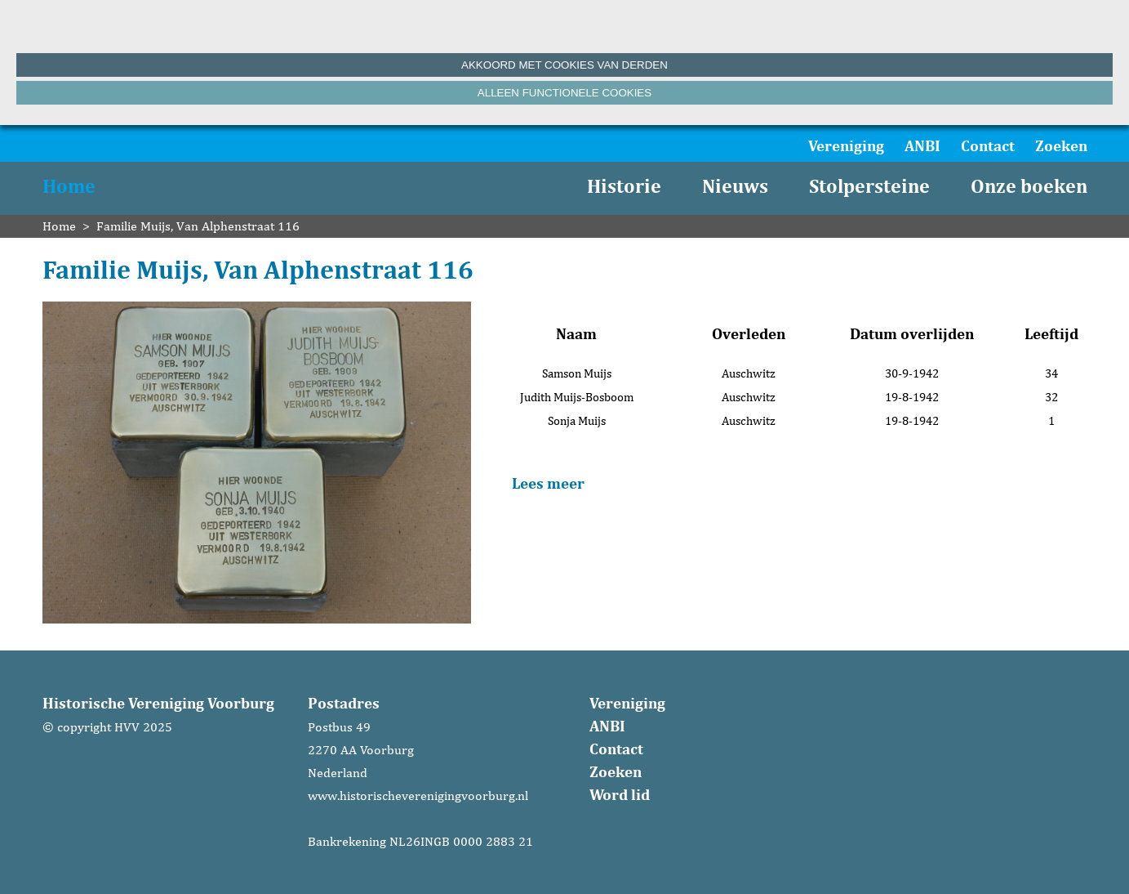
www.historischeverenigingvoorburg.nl (418, 795)
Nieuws (735, 186)
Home (69, 186)
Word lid (619, 794)
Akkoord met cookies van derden (564, 65)
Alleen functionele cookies (564, 93)
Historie (624, 186)
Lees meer (548, 483)
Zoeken (1061, 145)
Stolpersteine (869, 186)
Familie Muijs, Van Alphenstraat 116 (198, 226)
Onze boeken (1029, 186)
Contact (988, 145)
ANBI (922, 145)
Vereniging (846, 145)
